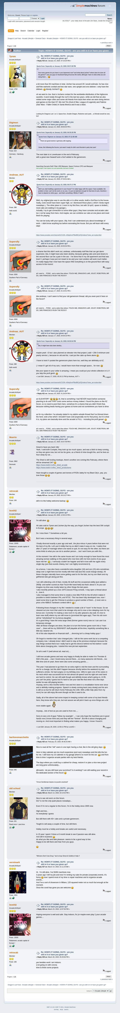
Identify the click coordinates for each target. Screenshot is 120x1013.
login (28, 15)
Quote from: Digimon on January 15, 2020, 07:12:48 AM (58, 137)
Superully (14, 241)
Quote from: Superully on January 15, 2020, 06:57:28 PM (56, 66)
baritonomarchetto (19, 737)
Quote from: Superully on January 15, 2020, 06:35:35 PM (56, 132)
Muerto (13, 437)
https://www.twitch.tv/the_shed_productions (53, 468)
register (35, 15)
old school (14, 788)
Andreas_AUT (16, 174)
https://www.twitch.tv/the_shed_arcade (51, 465)
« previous (104, 43)
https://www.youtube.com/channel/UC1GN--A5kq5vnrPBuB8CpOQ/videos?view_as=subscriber (69, 235)
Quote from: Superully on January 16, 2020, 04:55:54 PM (56, 341)
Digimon (13, 122)
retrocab (13, 491)
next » (110, 43)
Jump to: (89, 991)
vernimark (14, 862)
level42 (13, 510)
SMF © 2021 (59, 1007)
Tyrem (12, 56)
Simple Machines (70, 1007)
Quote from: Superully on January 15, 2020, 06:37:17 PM (56, 184)
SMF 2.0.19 (50, 1007)
